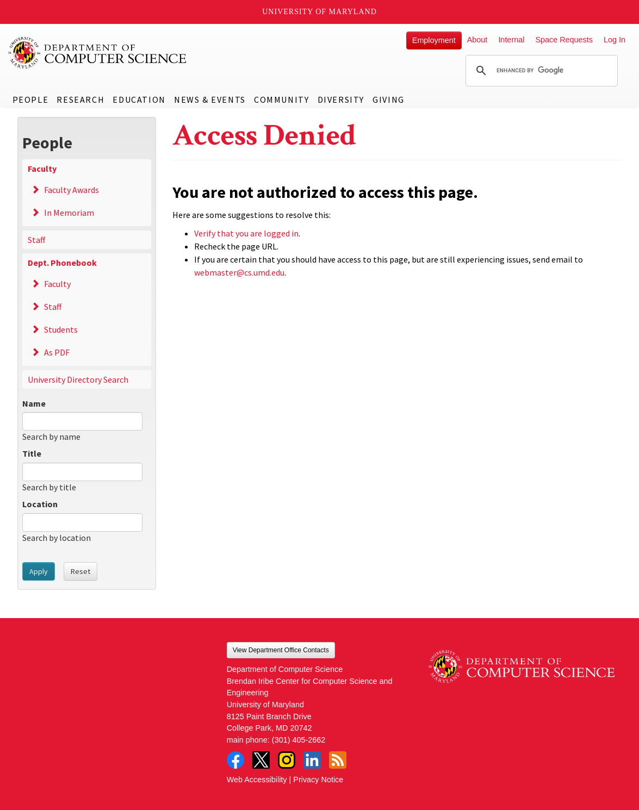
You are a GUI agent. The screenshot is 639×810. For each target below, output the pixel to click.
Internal (511, 39)
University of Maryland (319, 12)
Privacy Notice (318, 779)
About (477, 39)
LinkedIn (312, 760)
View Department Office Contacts (281, 650)
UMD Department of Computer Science (98, 52)
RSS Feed (337, 760)
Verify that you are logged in (246, 233)
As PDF (57, 352)
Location (40, 504)
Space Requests (564, 39)
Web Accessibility (257, 779)
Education (139, 99)
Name (34, 403)
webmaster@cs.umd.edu (239, 272)
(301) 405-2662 (298, 740)
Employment (434, 40)
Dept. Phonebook (62, 262)
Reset (80, 571)
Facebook (235, 760)
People (31, 99)
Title (31, 453)
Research (80, 99)
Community (281, 99)
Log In (614, 39)
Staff (36, 239)
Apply (38, 571)
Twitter (261, 760)
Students (61, 329)
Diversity (341, 99)
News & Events (210, 99)
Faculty (42, 168)
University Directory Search (78, 379)
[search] (540, 71)
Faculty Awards (71, 189)
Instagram (286, 760)
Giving (389, 99)
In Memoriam (69, 212)
